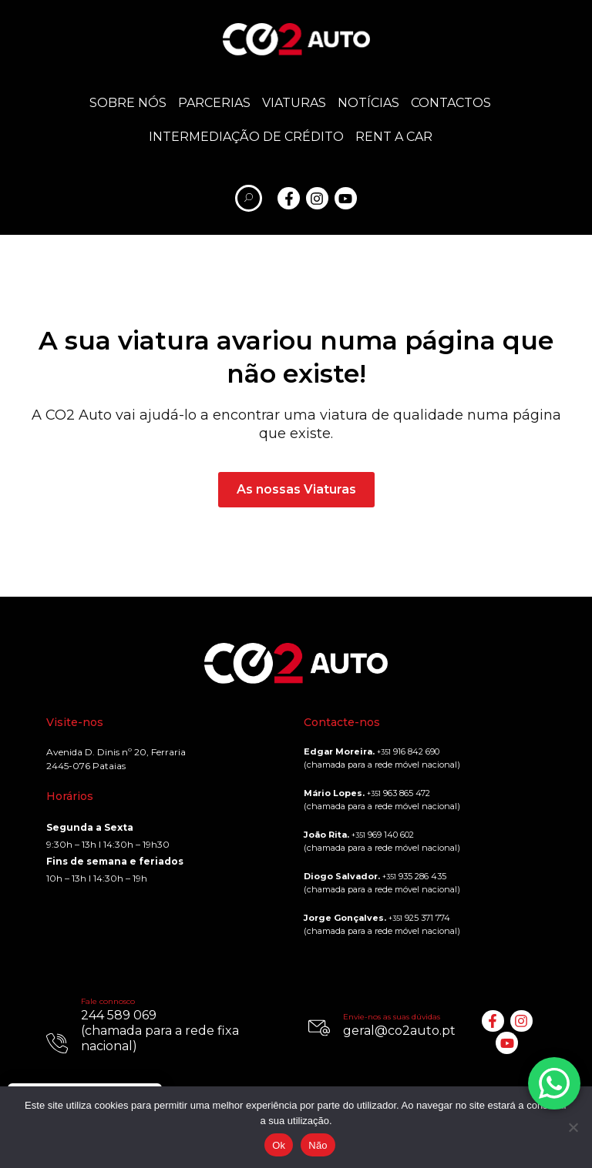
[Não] (572, 1127)
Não (318, 1145)
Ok (278, 1145)
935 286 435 (414, 876)
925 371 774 (419, 917)
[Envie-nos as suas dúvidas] (319, 1028)
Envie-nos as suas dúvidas (391, 1017)
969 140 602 (383, 834)
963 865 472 (398, 793)
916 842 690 (408, 751)
